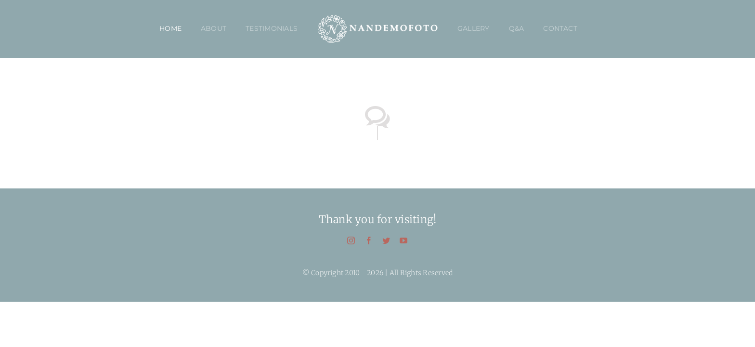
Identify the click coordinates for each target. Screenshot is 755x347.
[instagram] (351, 240)
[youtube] (403, 240)
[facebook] (369, 240)
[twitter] (386, 240)
